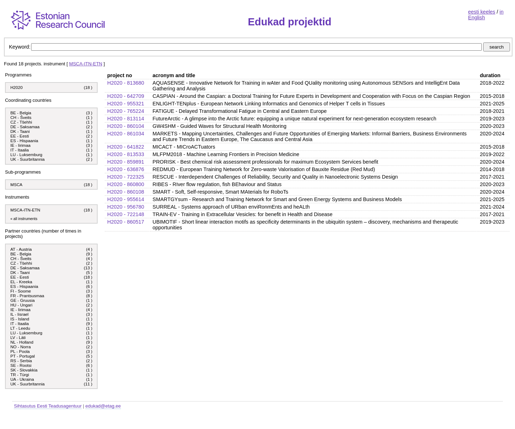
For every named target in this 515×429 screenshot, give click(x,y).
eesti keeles (481, 12)
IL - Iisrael (19, 314)
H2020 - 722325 (125, 177)
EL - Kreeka (21, 281)
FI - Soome (20, 291)
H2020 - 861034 (125, 133)
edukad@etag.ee (103, 406)
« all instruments (23, 219)
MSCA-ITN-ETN (85, 63)
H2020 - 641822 (125, 147)
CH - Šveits (20, 117)
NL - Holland (21, 342)
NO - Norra (20, 346)
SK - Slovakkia (24, 370)
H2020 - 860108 (125, 192)
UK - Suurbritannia (27, 159)
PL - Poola (20, 351)
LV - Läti (18, 337)
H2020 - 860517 (125, 222)
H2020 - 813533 (125, 154)
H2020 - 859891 (125, 162)
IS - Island (19, 318)
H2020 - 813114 (125, 118)
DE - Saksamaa (25, 126)
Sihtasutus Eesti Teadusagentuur (48, 406)
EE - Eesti (19, 136)
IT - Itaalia (19, 150)
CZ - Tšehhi (21, 122)
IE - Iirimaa (20, 145)
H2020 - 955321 (125, 103)
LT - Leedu (20, 328)
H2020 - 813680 (125, 83)
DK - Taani (20, 131)
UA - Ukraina (22, 379)
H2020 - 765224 (125, 111)
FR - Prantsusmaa (27, 295)
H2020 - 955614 (125, 199)
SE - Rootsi (20, 365)
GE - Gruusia (22, 300)
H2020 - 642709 (125, 96)
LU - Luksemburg (26, 154)
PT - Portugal (22, 356)
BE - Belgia (20, 112)
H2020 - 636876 (125, 169)
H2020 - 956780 (125, 207)
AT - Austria (21, 249)
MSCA (16, 184)
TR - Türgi (19, 374)
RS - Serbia (21, 360)
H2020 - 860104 (125, 126)
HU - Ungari (21, 305)
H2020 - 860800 (125, 184)
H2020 (16, 87)
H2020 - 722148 (125, 214)
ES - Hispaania (24, 140)
